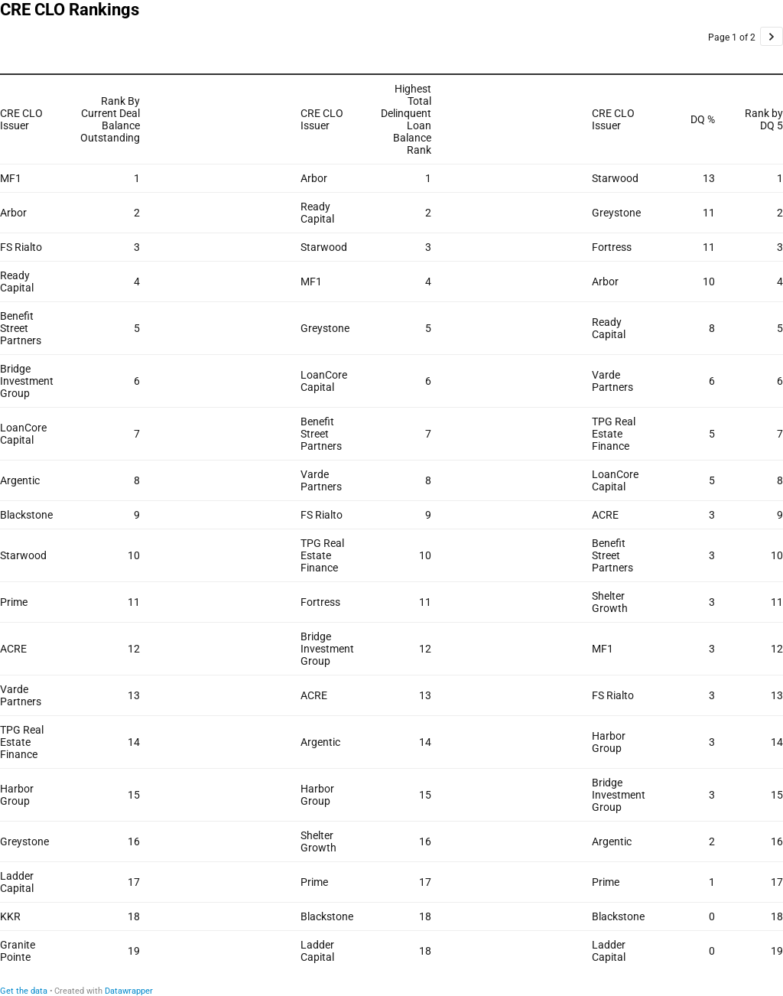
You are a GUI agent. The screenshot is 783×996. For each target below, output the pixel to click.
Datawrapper (129, 991)
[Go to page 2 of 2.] (771, 36)
